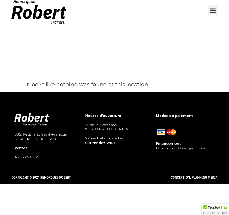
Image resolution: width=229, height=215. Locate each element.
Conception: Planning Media (194, 177)
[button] (213, 10)
